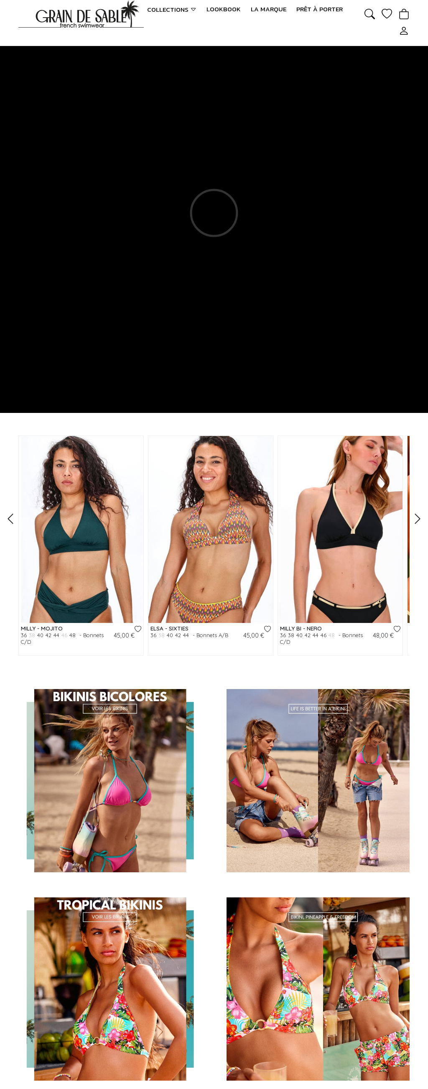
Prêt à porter (319, 9)
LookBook (223, 9)
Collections (171, 9)
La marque (268, 9)
